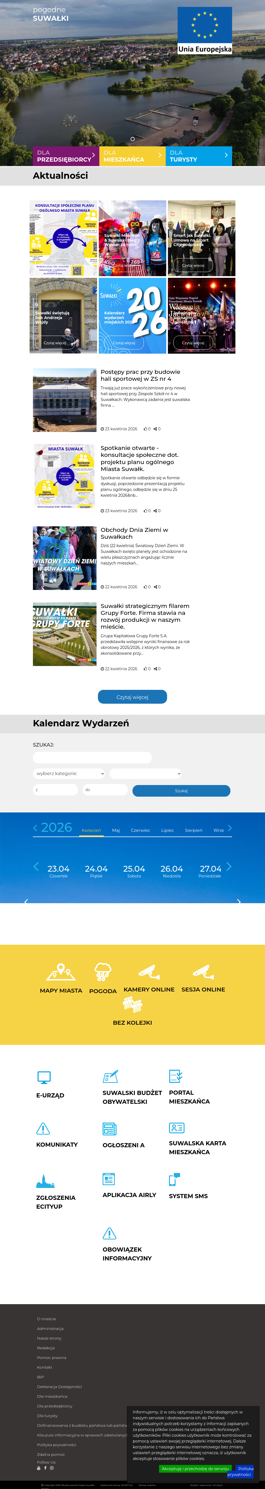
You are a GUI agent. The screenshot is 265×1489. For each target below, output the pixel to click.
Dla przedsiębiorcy (54, 1404)
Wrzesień (223, 829)
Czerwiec (140, 829)
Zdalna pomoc (51, 1453)
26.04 (172, 867)
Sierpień (193, 829)
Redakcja (46, 1346)
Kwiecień (91, 829)
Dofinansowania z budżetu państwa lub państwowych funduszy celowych (107, 1424)
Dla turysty (47, 1414)
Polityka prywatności (56, 1443)
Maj (116, 829)
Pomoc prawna (51, 1356)
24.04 (96, 867)
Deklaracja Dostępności (59, 1385)
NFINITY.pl (126, 1484)
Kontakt (44, 1366)
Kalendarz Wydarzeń (81, 723)
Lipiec (167, 829)
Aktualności (60, 175)
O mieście (46, 1317)
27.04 (211, 867)
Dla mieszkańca (52, 1395)
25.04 (134, 867)
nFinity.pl (217, 1484)
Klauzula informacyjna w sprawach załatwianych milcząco (92, 1433)
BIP (40, 1375)
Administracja (50, 1327)
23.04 (58, 867)
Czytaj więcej (132, 697)
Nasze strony (49, 1337)
